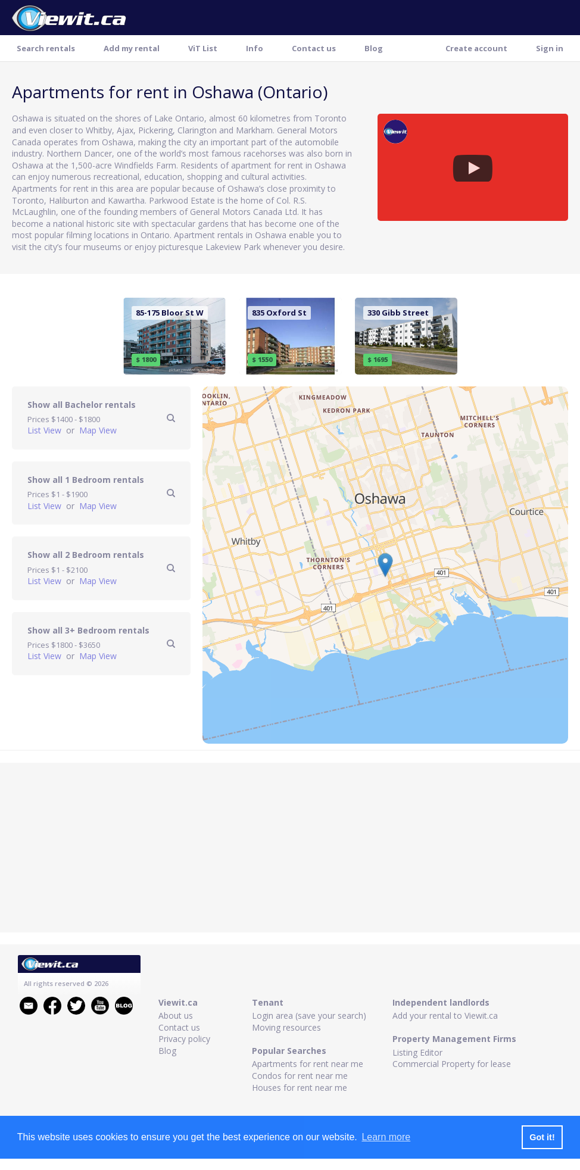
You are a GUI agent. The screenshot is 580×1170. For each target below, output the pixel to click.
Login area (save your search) (309, 1015)
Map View (98, 430)
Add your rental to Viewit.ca (445, 1015)
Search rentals (46, 48)
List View (45, 430)
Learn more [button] (385, 1137)
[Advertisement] (290, 849)
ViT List (202, 48)
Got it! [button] (541, 1137)
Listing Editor (417, 1052)
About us (175, 1015)
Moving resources (286, 1027)
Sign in (549, 48)
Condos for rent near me (300, 1075)
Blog (373, 48)
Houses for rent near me (299, 1087)
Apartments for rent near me (307, 1063)
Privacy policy (184, 1038)
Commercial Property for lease (451, 1063)
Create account (476, 48)
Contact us (314, 48)
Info (254, 48)
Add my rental (132, 48)
